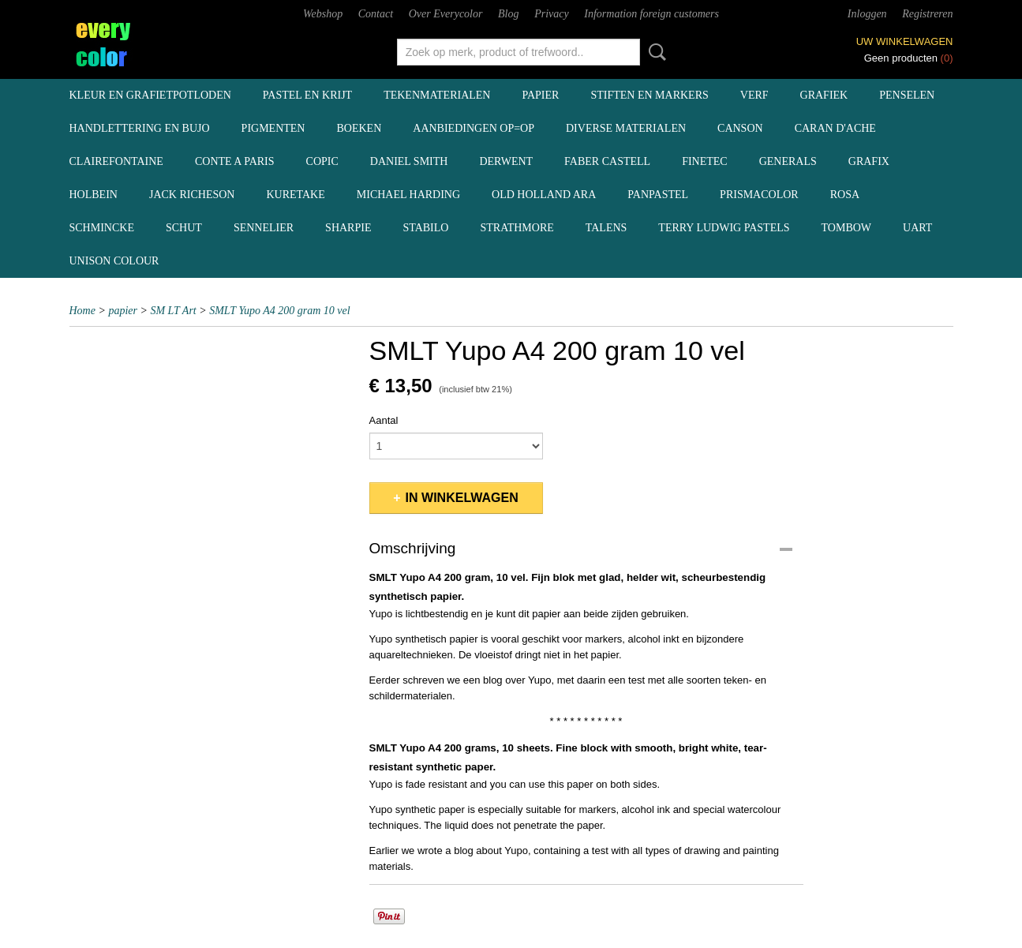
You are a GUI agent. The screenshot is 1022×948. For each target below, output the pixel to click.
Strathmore (516, 228)
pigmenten (273, 128)
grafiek (824, 95)
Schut (184, 228)
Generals (788, 161)
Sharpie (348, 228)
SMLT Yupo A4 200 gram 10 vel (279, 311)
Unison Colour (114, 261)
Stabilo (425, 228)
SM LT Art (173, 311)
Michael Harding (408, 194)
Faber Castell (607, 161)
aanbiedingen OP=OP (473, 128)
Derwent (506, 161)
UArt (917, 228)
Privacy (551, 14)
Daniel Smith (409, 161)
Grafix (868, 161)
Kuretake (295, 194)
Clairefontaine (116, 161)
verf (754, 95)
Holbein (93, 194)
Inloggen (867, 14)
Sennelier (264, 228)
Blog (508, 14)
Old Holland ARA (544, 194)
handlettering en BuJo (139, 128)
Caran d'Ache (835, 128)
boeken (358, 128)
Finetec (705, 161)
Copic (322, 161)
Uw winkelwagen (904, 41)
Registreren (927, 14)
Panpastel (657, 194)
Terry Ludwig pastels (723, 228)
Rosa (844, 194)
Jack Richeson (192, 194)
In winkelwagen (462, 497)
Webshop (323, 14)
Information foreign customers (651, 14)
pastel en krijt (307, 95)
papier (540, 95)
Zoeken (654, 52)
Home (82, 311)
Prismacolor (759, 194)
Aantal (384, 420)
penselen (906, 95)
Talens (606, 228)
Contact (375, 14)
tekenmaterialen (437, 95)
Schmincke (101, 228)
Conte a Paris (235, 161)
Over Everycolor (446, 14)
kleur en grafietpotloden (150, 95)
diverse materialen (626, 128)
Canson (740, 128)
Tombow (847, 228)
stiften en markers (649, 95)
